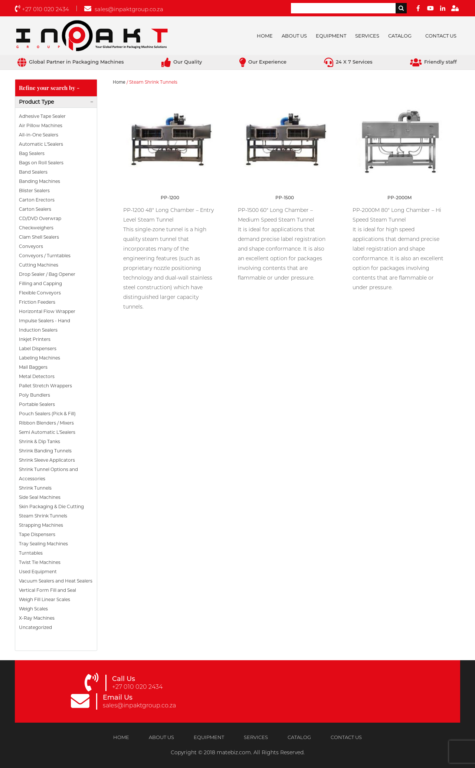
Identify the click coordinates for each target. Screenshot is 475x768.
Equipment (331, 36)
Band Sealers (33, 172)
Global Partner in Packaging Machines (70, 62)
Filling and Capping (40, 283)
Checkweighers (36, 227)
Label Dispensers (37, 348)
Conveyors (31, 246)
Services (367, 36)
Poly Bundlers (34, 395)
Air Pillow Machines (40, 125)
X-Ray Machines (37, 618)
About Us (294, 36)
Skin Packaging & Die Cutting (51, 506)
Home (265, 36)
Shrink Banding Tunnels (45, 451)
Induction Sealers (38, 330)
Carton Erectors (37, 200)
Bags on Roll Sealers (41, 162)
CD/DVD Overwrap (40, 218)
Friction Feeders (37, 302)
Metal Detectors (37, 376)
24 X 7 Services (348, 62)
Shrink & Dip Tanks (39, 441)
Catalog (400, 36)
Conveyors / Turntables (45, 255)
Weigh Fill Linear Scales (44, 599)
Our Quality (181, 62)
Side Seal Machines (39, 497)
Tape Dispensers (37, 534)
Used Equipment (38, 571)
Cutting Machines (38, 265)
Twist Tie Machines (39, 562)
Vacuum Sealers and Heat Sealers (55, 581)
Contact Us (440, 36)
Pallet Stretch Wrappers (45, 385)
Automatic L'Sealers (41, 144)
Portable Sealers (37, 404)
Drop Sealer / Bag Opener (47, 274)
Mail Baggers (33, 367)
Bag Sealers (32, 153)
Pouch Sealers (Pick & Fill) (47, 413)
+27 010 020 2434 (42, 9)
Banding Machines (39, 181)
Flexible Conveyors (40, 293)
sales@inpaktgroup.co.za (123, 9)
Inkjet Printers (34, 339)
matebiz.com (234, 752)
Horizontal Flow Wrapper (47, 311)
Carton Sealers (35, 209)
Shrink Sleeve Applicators (47, 460)
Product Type (36, 102)
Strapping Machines (41, 525)
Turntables (31, 553)
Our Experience (262, 62)
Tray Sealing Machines (43, 543)
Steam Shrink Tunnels (43, 516)
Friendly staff (433, 62)
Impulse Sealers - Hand (44, 320)
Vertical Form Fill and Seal (47, 590)
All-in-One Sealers (38, 135)
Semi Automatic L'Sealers (47, 432)
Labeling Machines (39, 358)
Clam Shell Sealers (39, 237)
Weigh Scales (33, 609)
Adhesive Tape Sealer (42, 116)
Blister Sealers (34, 190)
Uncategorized (35, 627)
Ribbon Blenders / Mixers (46, 423)
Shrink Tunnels (35, 488)
